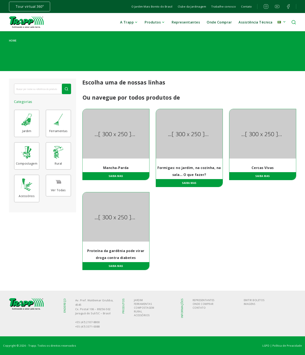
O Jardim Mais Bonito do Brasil (152, 6)
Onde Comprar (219, 22)
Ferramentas (143, 304)
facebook (288, 6)
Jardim (138, 300)
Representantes (186, 22)
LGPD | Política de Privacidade (282, 345)
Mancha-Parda (116, 167)
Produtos (153, 22)
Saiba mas (116, 176)
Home (13, 40)
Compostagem (144, 307)
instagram (266, 6)
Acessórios (142, 315)
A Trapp (127, 22)
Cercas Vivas (263, 167)
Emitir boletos (254, 300)
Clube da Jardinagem (192, 6)
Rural (138, 311)
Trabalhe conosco (223, 6)
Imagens (249, 304)
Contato (246, 6)
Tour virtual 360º (30, 6)
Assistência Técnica (256, 22)
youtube (277, 6)
